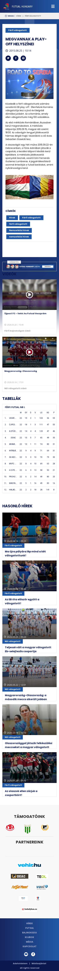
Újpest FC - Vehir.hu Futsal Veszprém (25, 313)
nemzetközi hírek (19, 236)
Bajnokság (29, 932)
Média (29, 941)
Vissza (11, 16)
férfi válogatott (18, 223)
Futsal (29, 928)
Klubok (29, 937)
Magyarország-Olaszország (20, 371)
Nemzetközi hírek (19, 230)
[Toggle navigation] (53, 6)
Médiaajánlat (39, 963)
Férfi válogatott (33, 16)
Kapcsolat (30, 946)
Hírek (18, 16)
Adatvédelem (20, 963)
